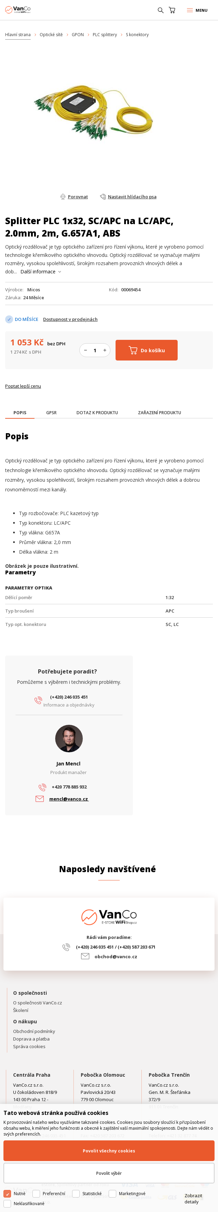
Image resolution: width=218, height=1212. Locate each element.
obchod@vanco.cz (116, 956)
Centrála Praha (31, 1075)
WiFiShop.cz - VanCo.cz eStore (31, 10)
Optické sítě (51, 35)
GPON (78, 35)
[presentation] (19, 413)
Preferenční (54, 1194)
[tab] (19, 413)
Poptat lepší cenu (23, 386)
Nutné (20, 1194)
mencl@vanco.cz (69, 799)
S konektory (137, 35)
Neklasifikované (29, 1203)
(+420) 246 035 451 (69, 697)
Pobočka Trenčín (169, 1075)
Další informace (38, 271)
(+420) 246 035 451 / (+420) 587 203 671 (116, 947)
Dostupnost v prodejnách (70, 319)
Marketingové (132, 1194)
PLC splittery (105, 35)
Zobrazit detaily (193, 1198)
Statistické (92, 1194)
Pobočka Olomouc (103, 1075)
